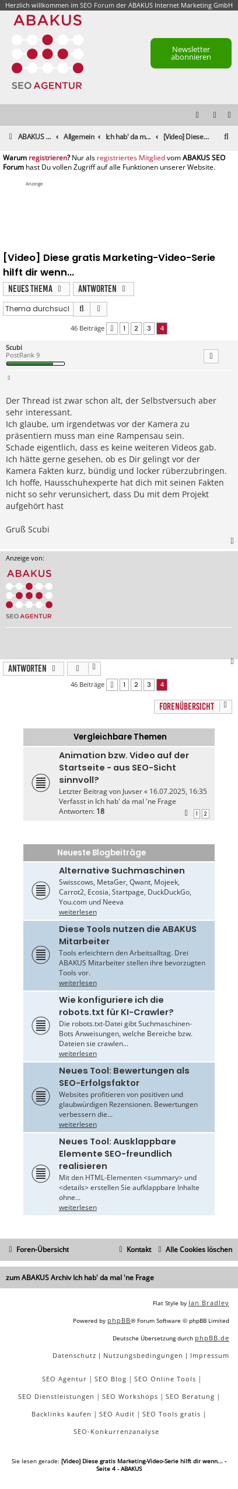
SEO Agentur (64, 1378)
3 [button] (149, 328)
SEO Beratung (190, 1396)
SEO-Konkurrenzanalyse (116, 1431)
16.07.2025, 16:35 (178, 791)
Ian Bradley (208, 1302)
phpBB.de (212, 1337)
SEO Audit (117, 1413)
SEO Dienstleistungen (56, 1396)
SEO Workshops (130, 1396)
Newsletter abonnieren (191, 53)
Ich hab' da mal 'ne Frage (135, 801)
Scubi (14, 347)
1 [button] (124, 328)
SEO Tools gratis (171, 1413)
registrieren (48, 158)
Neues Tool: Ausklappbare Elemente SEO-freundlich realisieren (117, 1154)
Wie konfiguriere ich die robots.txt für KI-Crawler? (116, 1006)
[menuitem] (230, 115)
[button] (112, 328)
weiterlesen (78, 912)
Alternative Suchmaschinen (122, 870)
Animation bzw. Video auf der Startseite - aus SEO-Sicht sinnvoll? (124, 767)
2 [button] (136, 328)
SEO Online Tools (165, 1378)
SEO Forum (97, 5)
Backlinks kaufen (62, 1413)
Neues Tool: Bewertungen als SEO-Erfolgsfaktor (124, 1077)
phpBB (119, 1320)
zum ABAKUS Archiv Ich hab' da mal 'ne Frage (80, 1277)
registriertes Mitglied (131, 158)
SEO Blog (110, 1378)
